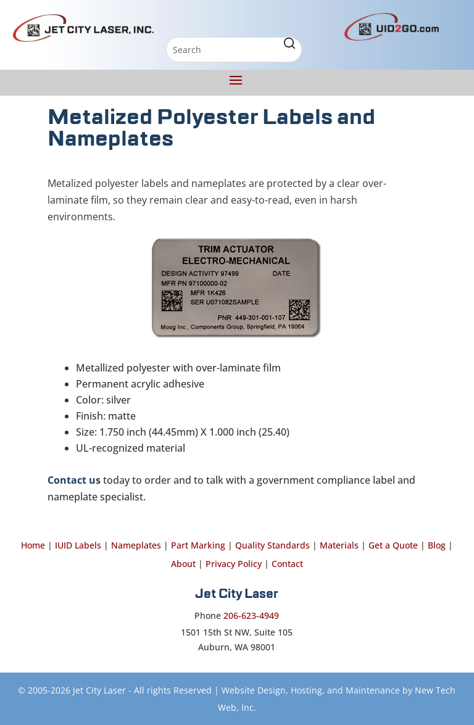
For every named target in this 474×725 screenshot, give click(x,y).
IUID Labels (78, 545)
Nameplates (136, 545)
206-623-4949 (251, 615)
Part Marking (198, 545)
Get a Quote (393, 545)
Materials (339, 545)
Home (33, 545)
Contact (287, 564)
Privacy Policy (234, 564)
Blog (437, 545)
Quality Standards (272, 545)
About (183, 564)
